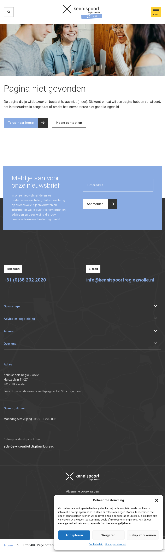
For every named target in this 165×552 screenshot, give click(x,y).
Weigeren (108, 535)
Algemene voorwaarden (82, 491)
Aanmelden (95, 204)
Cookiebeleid (96, 544)
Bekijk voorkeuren (142, 535)
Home (8, 545)
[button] (157, 500)
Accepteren (74, 535)
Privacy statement (115, 544)
